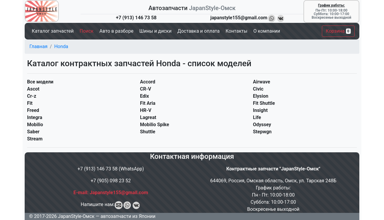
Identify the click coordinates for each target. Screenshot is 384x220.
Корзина (338, 31)
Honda (61, 46)
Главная (38, 46)
